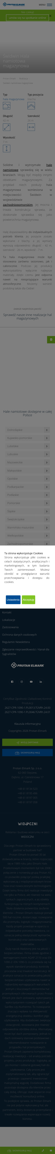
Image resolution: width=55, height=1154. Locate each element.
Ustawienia (13, 599)
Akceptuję (28, 599)
